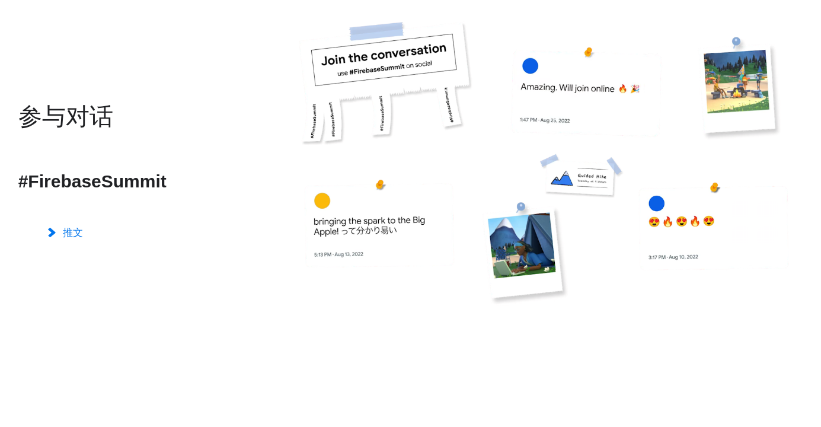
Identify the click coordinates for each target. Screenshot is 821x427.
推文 (65, 233)
